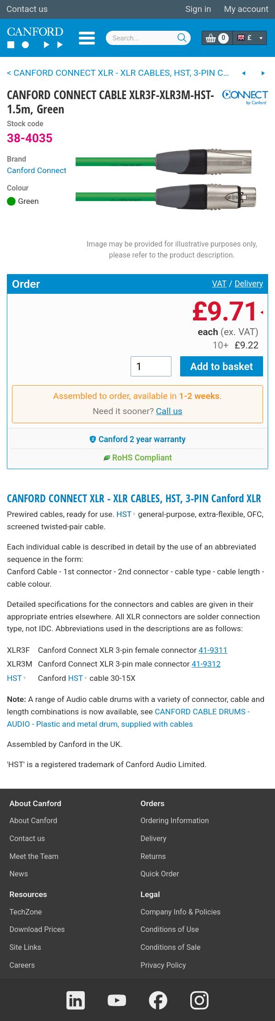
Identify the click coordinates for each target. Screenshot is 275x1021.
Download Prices (37, 929)
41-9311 (212, 650)
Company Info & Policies (181, 912)
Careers (22, 965)
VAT (219, 283)
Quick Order (160, 874)
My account (246, 9)
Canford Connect (36, 170)
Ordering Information (175, 820)
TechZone (26, 912)
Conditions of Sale (171, 947)
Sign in (198, 9)
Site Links (25, 947)
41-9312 (206, 663)
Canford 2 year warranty (137, 439)
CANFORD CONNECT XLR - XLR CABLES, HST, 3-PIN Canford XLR (134, 498)
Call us (169, 411)
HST (126, 514)
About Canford (33, 820)
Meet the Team (34, 856)
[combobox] (148, 38)
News (19, 874)
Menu (87, 38)
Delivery (249, 283)
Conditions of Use (170, 929)
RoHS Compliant (137, 457)
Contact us (27, 9)
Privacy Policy (163, 965)
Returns (153, 856)
